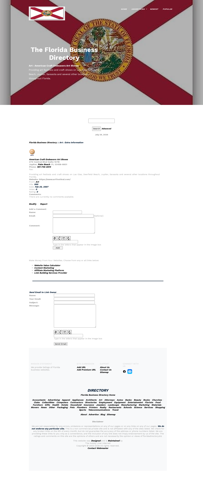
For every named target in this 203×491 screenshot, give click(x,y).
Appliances (77, 400)
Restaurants (115, 407)
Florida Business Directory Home (98, 395)
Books (146, 400)
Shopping (160, 407)
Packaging (62, 407)
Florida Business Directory (43, 142)
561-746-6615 (44, 167)
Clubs (37, 402)
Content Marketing (44, 268)
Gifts (47, 405)
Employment (105, 402)
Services (148, 407)
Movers (35, 407)
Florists (149, 402)
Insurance (89, 405)
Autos (120, 400)
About (83, 414)
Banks (128, 400)
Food (157, 402)
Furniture (38, 405)
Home (124, 9)
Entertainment (135, 402)
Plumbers (82, 407)
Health (55, 405)
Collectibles (48, 402)
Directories (91, 402)
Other (52, 407)
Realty (103, 407)
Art (37, 182)
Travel (115, 410)
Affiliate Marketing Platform (49, 270)
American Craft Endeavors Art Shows (48, 159)
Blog (102, 414)
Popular (167, 9)
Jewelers (100, 405)
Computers (62, 402)
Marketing (144, 405)
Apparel (66, 400)
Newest (154, 9)
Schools (127, 407)
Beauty (137, 400)
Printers (93, 407)
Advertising (138, 9)
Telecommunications (99, 410)
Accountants (38, 400)
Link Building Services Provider (50, 273)
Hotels (64, 405)
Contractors (76, 402)
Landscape (113, 405)
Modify (32, 204)
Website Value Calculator (47, 265)
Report (43, 204)
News (44, 407)
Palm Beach (44, 164)
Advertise (94, 414)
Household (75, 405)
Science (138, 407)
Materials (156, 405)
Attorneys (109, 400)
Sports (82, 410)
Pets (72, 407)
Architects (91, 400)
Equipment (119, 402)
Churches (157, 400)
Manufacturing (128, 405)
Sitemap (111, 414)
